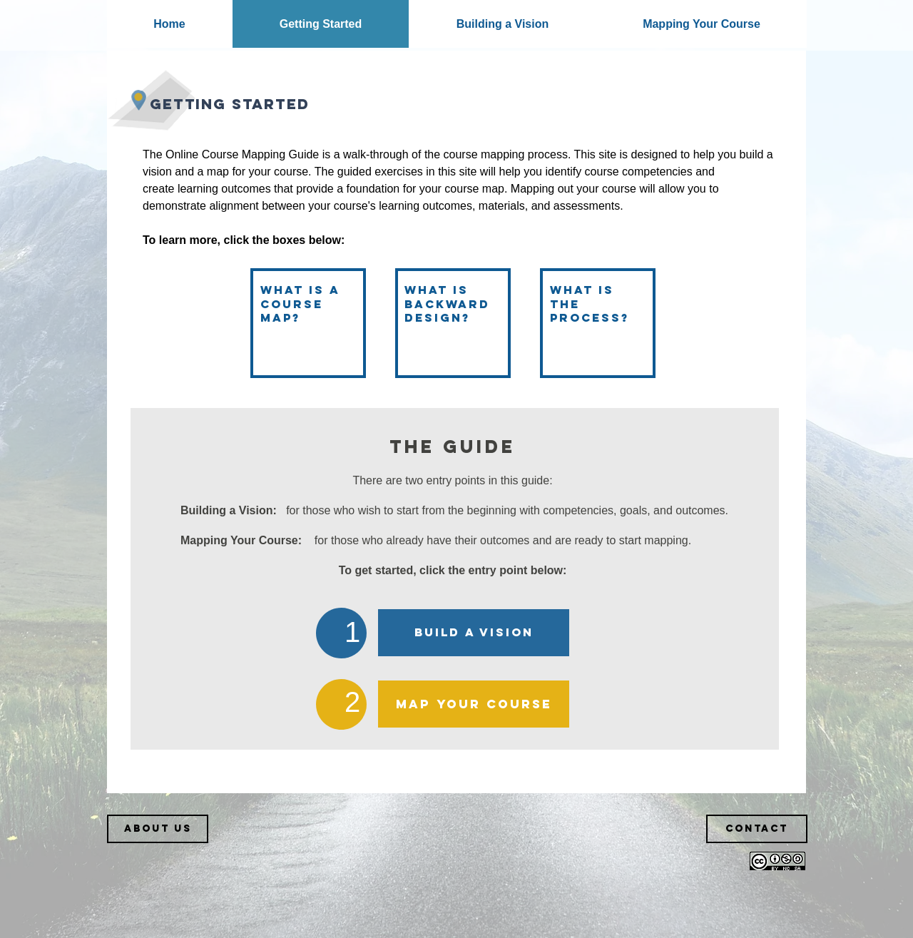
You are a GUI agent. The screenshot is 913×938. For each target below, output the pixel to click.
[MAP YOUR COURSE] (473, 704)
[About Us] (157, 829)
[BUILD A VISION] (473, 632)
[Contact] (756, 829)
